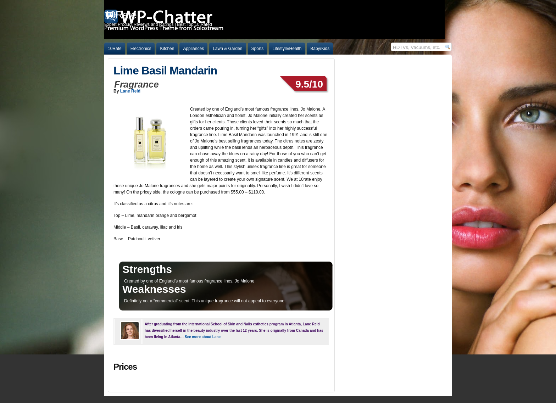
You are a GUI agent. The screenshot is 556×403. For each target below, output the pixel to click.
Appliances (193, 48)
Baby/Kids (319, 48)
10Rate (115, 48)
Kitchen (167, 48)
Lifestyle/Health (286, 48)
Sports (257, 48)
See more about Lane (203, 337)
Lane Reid (130, 91)
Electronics (140, 48)
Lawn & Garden (227, 48)
